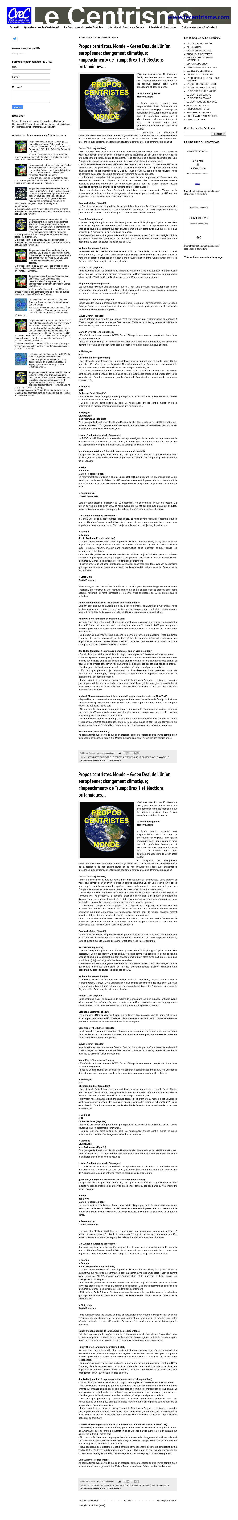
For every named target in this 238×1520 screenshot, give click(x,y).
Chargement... (18, 53)
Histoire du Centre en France (126, 27)
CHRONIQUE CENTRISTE (199, 54)
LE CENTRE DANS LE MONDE (152, 757)
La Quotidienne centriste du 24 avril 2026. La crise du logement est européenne (50, 355)
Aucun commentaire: (106, 753)
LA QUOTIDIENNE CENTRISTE (202, 84)
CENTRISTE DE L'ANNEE (199, 51)
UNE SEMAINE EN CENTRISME (202, 116)
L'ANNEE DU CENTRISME (199, 71)
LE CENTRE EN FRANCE (199, 98)
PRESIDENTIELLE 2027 (198, 105)
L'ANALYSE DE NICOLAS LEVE (202, 67)
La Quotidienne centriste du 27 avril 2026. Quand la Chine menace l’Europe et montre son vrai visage (49, 302)
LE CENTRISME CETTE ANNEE (202, 102)
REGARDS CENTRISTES (199, 112)
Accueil (14, 27)
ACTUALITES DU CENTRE (99, 757)
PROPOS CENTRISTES (110, 760)
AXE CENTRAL (194, 47)
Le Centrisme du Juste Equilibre (83, 27)
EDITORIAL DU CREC (197, 64)
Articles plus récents (88, 1500)
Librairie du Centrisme (162, 27)
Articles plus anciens (166, 1500)
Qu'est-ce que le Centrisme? (41, 27)
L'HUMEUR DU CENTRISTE (200, 74)
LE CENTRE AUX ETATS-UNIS (125, 757)
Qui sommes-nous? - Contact (199, 27)
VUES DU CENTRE (196, 119)
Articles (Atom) (98, 1505)
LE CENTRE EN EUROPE (199, 95)
